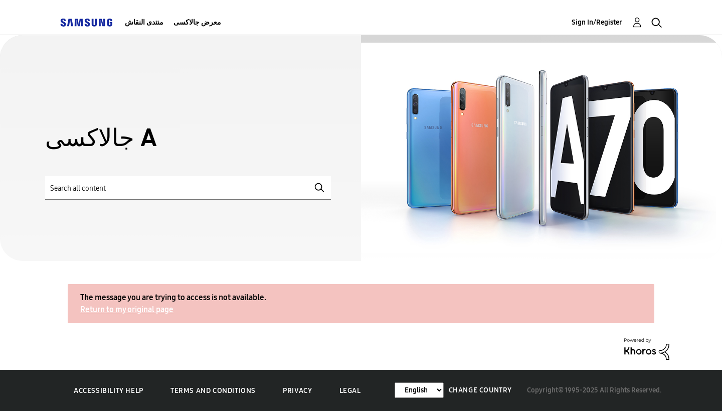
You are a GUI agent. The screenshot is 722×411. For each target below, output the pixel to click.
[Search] (188, 188)
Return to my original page (126, 309)
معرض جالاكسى (197, 22)
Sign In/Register (597, 22)
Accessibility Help (108, 390)
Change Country (480, 390)
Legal (350, 390)
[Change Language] (419, 390)
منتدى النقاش (144, 22)
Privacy (297, 390)
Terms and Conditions (213, 390)
